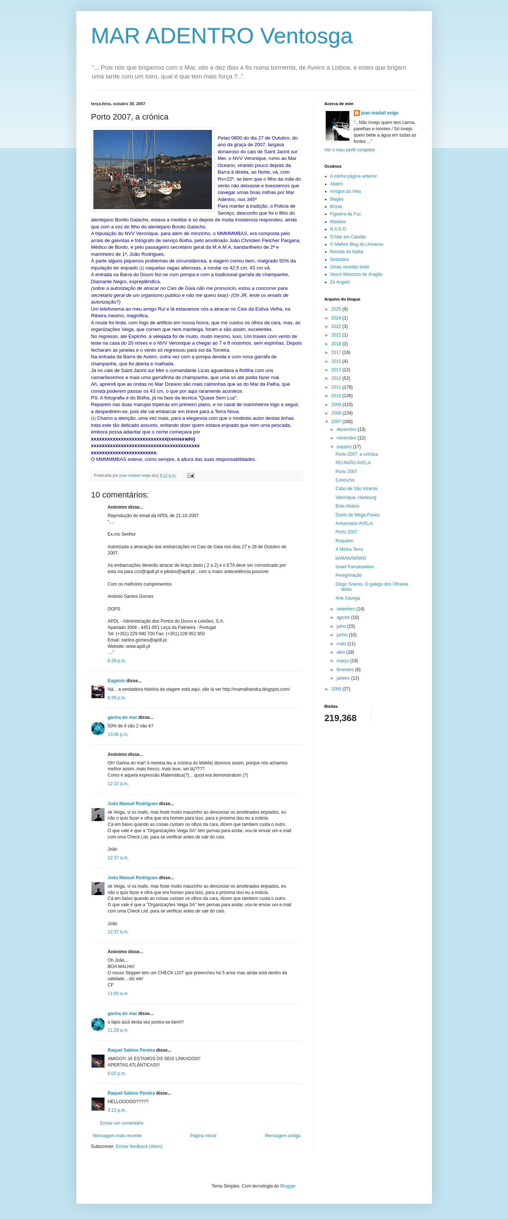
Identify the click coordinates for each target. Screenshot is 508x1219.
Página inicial (203, 1135)
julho (341, 626)
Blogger (287, 1186)
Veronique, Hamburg (355, 497)
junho (342, 634)
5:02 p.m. (117, 1073)
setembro (346, 609)
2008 (336, 413)
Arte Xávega (347, 598)
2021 (336, 335)
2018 (336, 343)
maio (341, 643)
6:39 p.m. (117, 660)
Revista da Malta (346, 251)
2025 (336, 309)
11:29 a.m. (118, 1030)
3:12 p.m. (117, 1110)
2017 (336, 352)
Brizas (336, 206)
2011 (336, 387)
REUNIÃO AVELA (353, 462)
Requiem (344, 540)
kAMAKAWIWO (350, 558)
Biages (337, 199)
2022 (336, 326)
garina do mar (122, 717)
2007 (336, 421)
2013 (336, 369)
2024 (336, 318)
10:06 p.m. (118, 734)
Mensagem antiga (282, 1135)
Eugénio (116, 680)
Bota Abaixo (347, 506)
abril (341, 652)
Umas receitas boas (349, 266)
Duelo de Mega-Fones (357, 515)
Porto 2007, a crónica (356, 454)
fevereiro (345, 669)
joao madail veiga (379, 112)
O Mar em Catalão (348, 237)
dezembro (347, 429)
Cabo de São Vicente (356, 488)
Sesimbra (339, 259)
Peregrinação (348, 575)
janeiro (343, 678)
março (343, 660)
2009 (336, 404)
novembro (347, 438)
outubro (344, 446)
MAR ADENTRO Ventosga (222, 35)
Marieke (338, 221)
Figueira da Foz (345, 214)
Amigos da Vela (345, 191)
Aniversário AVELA (354, 523)
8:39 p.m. (117, 697)
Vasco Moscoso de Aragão (356, 274)
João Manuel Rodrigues (133, 803)
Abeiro (336, 184)
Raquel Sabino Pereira (131, 1050)
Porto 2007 (346, 471)
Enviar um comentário (122, 1123)
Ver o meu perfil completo (350, 150)
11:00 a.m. (118, 993)
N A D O (338, 229)
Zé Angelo (340, 282)
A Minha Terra (349, 549)
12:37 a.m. (118, 857)
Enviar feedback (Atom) (139, 1146)
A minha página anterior (353, 176)
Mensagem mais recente (117, 1135)
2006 (336, 688)
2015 (336, 361)
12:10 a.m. (118, 783)
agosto (343, 617)
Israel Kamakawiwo (354, 566)
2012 (336, 378)
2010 (336, 395)
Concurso (344, 480)
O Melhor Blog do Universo (357, 244)
